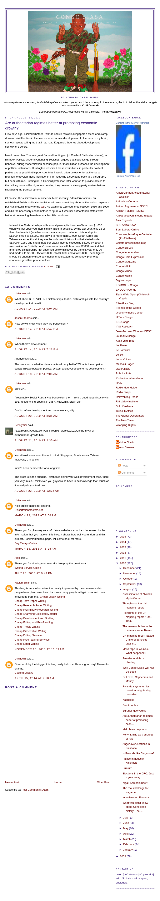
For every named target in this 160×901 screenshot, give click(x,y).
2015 (123, 536)
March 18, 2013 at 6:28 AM (35, 548)
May (126, 828)
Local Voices (123, 359)
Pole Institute (123, 373)
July (126, 817)
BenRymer (21, 425)
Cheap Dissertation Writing (30, 631)
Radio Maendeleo (126, 387)
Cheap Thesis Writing (27, 626)
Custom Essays (24, 672)
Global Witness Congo (129, 312)
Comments (126, 472)
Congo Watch (124, 275)
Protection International (129, 378)
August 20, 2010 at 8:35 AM (36, 415)
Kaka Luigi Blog (125, 340)
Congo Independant (127, 252)
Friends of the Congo (128, 307)
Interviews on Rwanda (135, 797)
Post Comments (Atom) (36, 789)
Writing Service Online (28, 567)
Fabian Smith (22, 582)
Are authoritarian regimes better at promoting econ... (137, 720)
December (129, 568)
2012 (123, 552)
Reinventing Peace (127, 396)
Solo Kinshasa (124, 406)
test (43, 206)
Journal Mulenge (126, 335)
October (128, 578)
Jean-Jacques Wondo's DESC (134, 331)
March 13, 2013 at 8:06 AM (35, 515)
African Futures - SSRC (130, 210)
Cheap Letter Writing (27, 643)
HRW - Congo (124, 317)
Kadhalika (128, 699)
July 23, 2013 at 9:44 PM (34, 573)
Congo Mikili (123, 266)
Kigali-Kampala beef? (135, 782)
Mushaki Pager (125, 364)
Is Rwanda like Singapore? (138, 753)
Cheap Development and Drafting (34, 618)
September (130, 584)
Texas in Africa (124, 410)
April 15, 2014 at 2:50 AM (34, 678)
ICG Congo (122, 322)
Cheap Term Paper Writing (30, 600)
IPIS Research (124, 326)
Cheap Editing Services (28, 635)
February (129, 844)
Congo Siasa (80, 17)
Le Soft (120, 354)
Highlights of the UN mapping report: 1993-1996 (137, 616)
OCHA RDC (123, 368)
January (128, 849)
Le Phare (121, 345)
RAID (119, 382)
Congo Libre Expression (130, 257)
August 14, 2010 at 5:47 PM (36, 329)
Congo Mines (124, 271)
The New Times (125, 420)
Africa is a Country (127, 201)
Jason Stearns (23, 318)
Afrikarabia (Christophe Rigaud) (134, 215)
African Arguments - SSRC (132, 206)
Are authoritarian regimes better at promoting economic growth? (51, 125)
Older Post (103, 782)
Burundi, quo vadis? (134, 710)
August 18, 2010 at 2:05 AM (36, 374)
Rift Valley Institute (127, 401)
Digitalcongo (123, 280)
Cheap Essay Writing (52, 596)
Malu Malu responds (134, 729)
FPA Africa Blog (125, 303)
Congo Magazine (126, 261)
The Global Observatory (130, 415)
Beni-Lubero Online (127, 229)
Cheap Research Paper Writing (33, 605)
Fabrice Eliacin (125, 442)
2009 (123, 856)
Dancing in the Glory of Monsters (132, 123)
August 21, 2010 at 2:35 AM (36, 440)
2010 (123, 563)
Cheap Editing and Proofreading (34, 622)
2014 (123, 542)
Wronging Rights (126, 425)
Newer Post (12, 782)
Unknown (20, 293)
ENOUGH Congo (126, 289)
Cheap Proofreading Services (32, 639)
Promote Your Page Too (128, 176)
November (129, 573)
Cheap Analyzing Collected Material (36, 613)
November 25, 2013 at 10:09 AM (39, 649)
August (127, 589)
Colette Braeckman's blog (131, 242)
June (126, 822)
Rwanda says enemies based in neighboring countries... (136, 690)
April (126, 833)
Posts (123, 465)
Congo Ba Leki (124, 247)
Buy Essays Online (26, 543)
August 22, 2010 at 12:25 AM (37, 490)
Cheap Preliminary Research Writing (36, 609)
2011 (123, 558)
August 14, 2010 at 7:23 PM (36, 349)
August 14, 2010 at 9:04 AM (36, 308)
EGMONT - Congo (127, 285)
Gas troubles (130, 705)
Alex (17, 557)
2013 (123, 547)
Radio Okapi (123, 392)
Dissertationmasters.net (29, 509)
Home (57, 782)
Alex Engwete (124, 220)
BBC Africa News (126, 224)
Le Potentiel (123, 350)
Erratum (127, 768)
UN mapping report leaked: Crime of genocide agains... (138, 639)
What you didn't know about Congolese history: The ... (135, 807)
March (127, 839)
